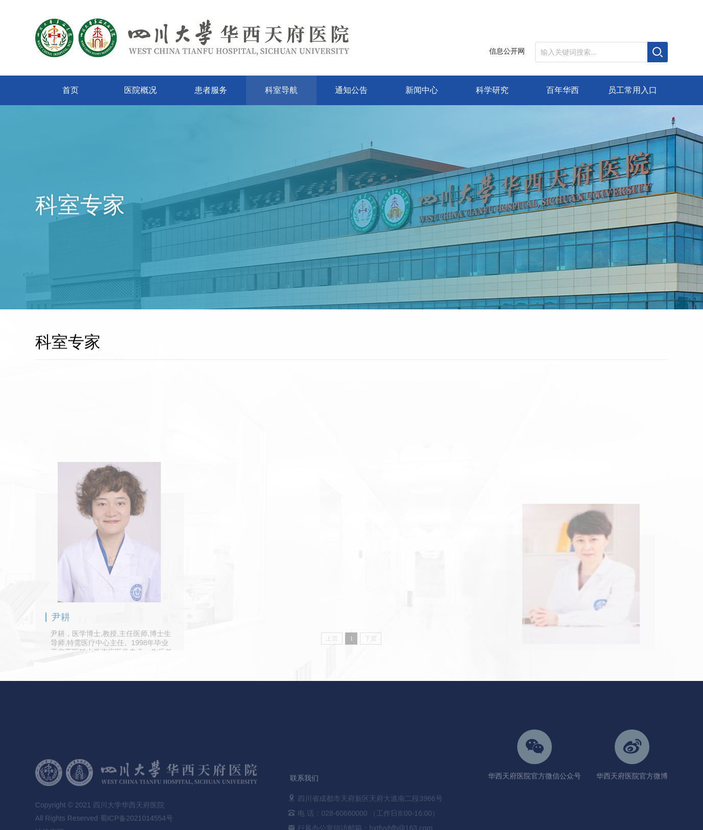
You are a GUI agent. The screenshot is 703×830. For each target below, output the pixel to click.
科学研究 (492, 90)
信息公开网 (507, 51)
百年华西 (562, 90)
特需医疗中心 (661, 296)
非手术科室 (614, 296)
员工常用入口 (632, 90)
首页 (70, 90)
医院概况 (140, 90)
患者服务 (211, 90)
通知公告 (351, 90)
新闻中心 (421, 90)
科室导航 (281, 90)
